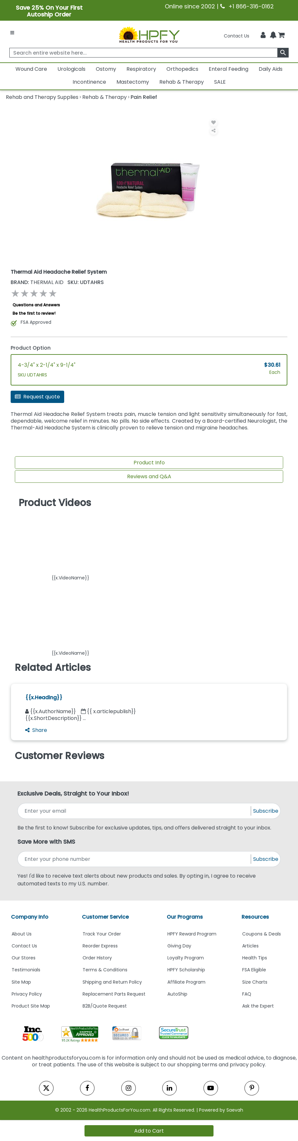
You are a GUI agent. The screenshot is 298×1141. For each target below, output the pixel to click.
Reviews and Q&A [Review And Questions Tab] (149, 476)
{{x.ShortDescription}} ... (55, 718)
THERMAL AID (38, 282)
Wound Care (31, 69)
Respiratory (141, 69)
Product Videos (55, 502)
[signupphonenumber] (134, 859)
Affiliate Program (186, 982)
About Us (22, 934)
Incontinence (89, 82)
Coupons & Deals (261, 934)
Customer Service (105, 917)
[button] (70, 546)
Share (36, 730)
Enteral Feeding (228, 69)
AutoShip (177, 994)
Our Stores (23, 958)
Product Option (31, 348)
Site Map (21, 982)
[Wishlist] (214, 123)
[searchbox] (149, 53)
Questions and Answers (36, 305)
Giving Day (179, 946)
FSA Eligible (254, 970)
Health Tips (254, 958)
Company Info (29, 917)
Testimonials (26, 970)
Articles (250, 946)
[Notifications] (273, 35)
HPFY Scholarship (186, 970)
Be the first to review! (34, 313)
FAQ (246, 994)
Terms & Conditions (105, 970)
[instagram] (128, 1088)
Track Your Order (102, 934)
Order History (97, 958)
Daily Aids (271, 69)
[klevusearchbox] (283, 53)
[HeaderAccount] (263, 34)
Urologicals (71, 69)
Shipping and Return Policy (112, 982)
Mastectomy (132, 82)
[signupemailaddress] (134, 811)
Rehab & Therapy (181, 82)
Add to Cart (149, 1131)
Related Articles (53, 667)
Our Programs (185, 917)
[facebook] (87, 1088)
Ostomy (106, 69)
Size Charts (254, 982)
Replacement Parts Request (114, 994)
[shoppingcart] (281, 36)
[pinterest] (251, 1088)
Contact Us (236, 36)
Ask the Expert (258, 1006)
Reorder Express (100, 946)
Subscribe (265, 811)
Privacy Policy (27, 994)
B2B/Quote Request (105, 1006)
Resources (255, 917)
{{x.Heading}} (44, 697)
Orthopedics (182, 69)
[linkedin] (169, 1088)
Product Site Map (31, 1006)
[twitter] (46, 1088)
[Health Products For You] (149, 34)
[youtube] (211, 1088)
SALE (220, 82)
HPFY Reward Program (191, 934)
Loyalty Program (185, 958)
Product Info (149, 462)
